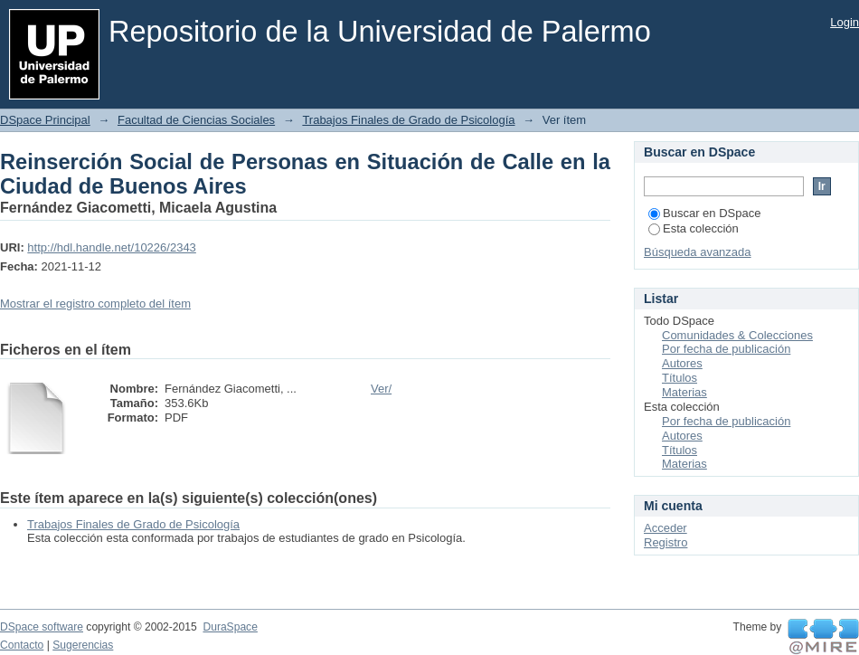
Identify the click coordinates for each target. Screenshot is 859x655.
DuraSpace (230, 627)
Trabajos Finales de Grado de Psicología (408, 120)
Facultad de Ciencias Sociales (196, 120)
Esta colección (693, 228)
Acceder (665, 528)
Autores (682, 363)
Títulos (679, 377)
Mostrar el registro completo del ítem (95, 303)
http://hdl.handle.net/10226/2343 (111, 247)
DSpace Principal (45, 120)
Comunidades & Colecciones (737, 335)
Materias (684, 392)
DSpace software (41, 627)
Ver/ (381, 388)
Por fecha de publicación (726, 349)
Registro (665, 542)
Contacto (21, 645)
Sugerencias (82, 645)
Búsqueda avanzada (697, 252)
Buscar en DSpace (704, 213)
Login (844, 22)
